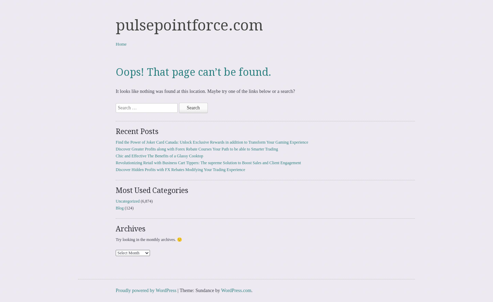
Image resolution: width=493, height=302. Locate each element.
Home (121, 44)
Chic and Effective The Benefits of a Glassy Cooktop (159, 156)
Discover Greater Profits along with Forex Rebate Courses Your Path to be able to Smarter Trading (197, 149)
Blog (120, 208)
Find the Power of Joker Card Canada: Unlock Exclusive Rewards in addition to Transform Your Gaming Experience (212, 142)
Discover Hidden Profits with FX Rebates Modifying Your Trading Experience (180, 169)
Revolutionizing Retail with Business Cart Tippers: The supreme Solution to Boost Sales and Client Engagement (208, 162)
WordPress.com (236, 290)
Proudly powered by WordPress (146, 290)
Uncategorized (128, 201)
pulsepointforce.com (189, 25)
